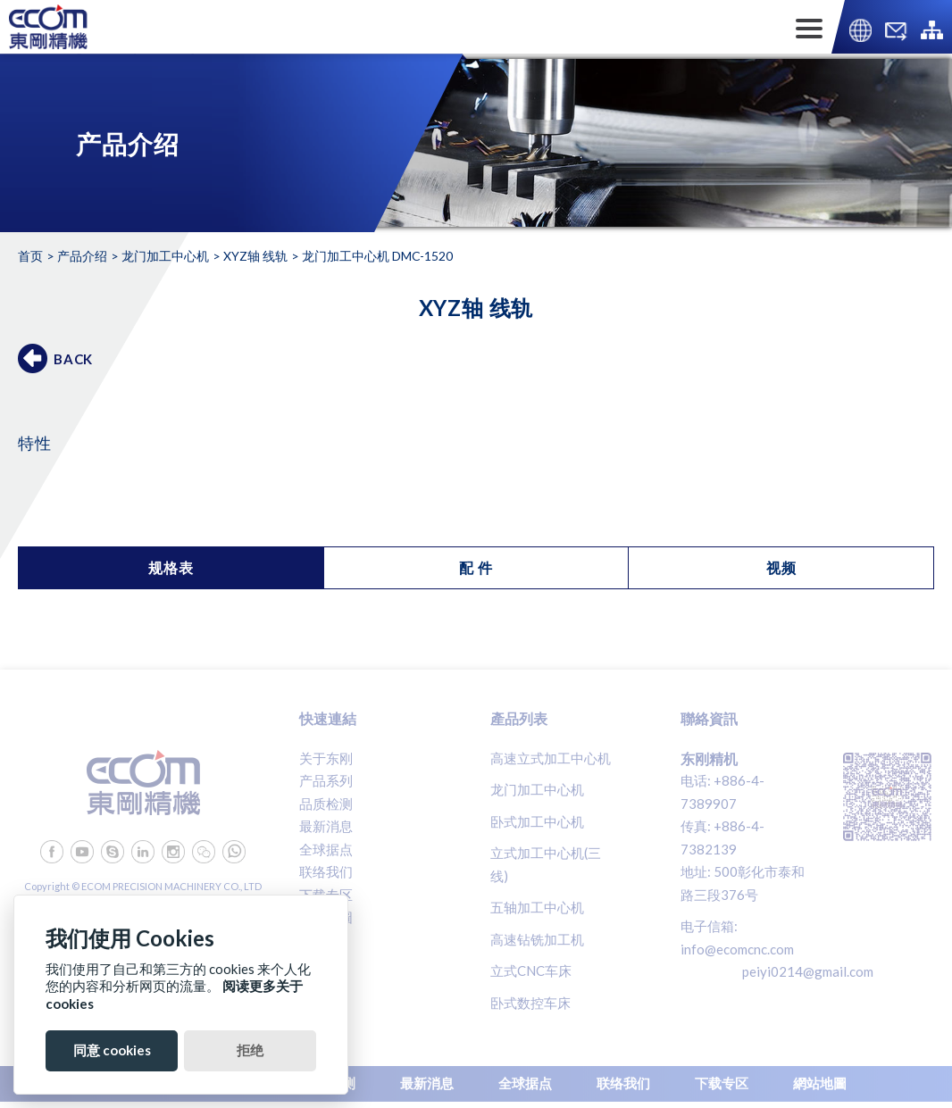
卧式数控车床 (530, 1003)
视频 (781, 567)
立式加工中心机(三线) (545, 864)
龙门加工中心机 (165, 255)
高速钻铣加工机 (537, 939)
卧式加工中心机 (537, 821)
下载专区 (326, 895)
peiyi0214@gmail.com (807, 971)
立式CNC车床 (531, 970)
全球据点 (326, 849)
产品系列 (326, 780)
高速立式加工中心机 (550, 758)
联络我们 (326, 871)
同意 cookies (112, 1050)
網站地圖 (326, 917)
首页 (30, 255)
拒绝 (250, 1050)
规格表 (170, 567)
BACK (73, 359)
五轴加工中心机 (537, 907)
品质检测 (326, 804)
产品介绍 (82, 255)
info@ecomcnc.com (737, 949)
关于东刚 (326, 758)
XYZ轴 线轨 (255, 255)
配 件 (475, 567)
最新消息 (326, 826)
